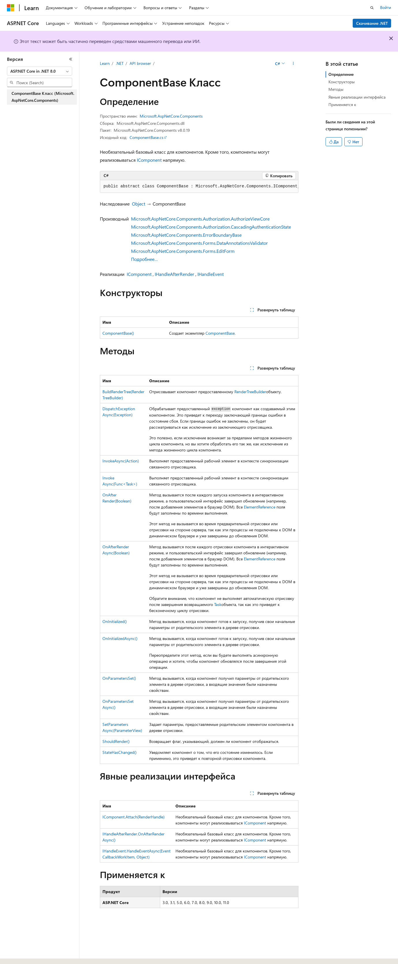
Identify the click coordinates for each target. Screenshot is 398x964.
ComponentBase (220, 333)
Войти (385, 7)
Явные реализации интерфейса (357, 97)
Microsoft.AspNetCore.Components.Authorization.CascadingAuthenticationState (211, 227)
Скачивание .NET (372, 23)
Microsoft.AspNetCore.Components (171, 116)
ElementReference (259, 507)
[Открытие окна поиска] (372, 8)
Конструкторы (341, 81)
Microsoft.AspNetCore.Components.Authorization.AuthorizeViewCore (200, 219)
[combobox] (39, 71)
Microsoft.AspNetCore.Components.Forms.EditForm (183, 251)
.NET (120, 63)
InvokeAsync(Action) (120, 461)
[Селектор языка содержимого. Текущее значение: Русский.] (20, 954)
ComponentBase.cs (146, 137)
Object (138, 204)
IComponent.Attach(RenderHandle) (133, 817)
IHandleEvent (210, 274)
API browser (140, 63)
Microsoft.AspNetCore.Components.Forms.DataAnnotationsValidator (199, 243)
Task (217, 604)
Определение (341, 74)
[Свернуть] (71, 59)
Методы (335, 89)
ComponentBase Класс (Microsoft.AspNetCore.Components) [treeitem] (43, 97)
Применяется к (342, 104)
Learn (105, 63)
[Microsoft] (10, 8)
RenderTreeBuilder (250, 391)
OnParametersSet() (119, 678)
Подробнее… (144, 259)
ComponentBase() (118, 333)
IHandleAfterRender (174, 274)
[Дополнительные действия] (293, 63)
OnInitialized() (114, 621)
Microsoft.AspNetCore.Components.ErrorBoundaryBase (186, 235)
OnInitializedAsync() (119, 638)
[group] (199, 186)
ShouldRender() (116, 741)
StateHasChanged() (119, 752)
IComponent (149, 160)
